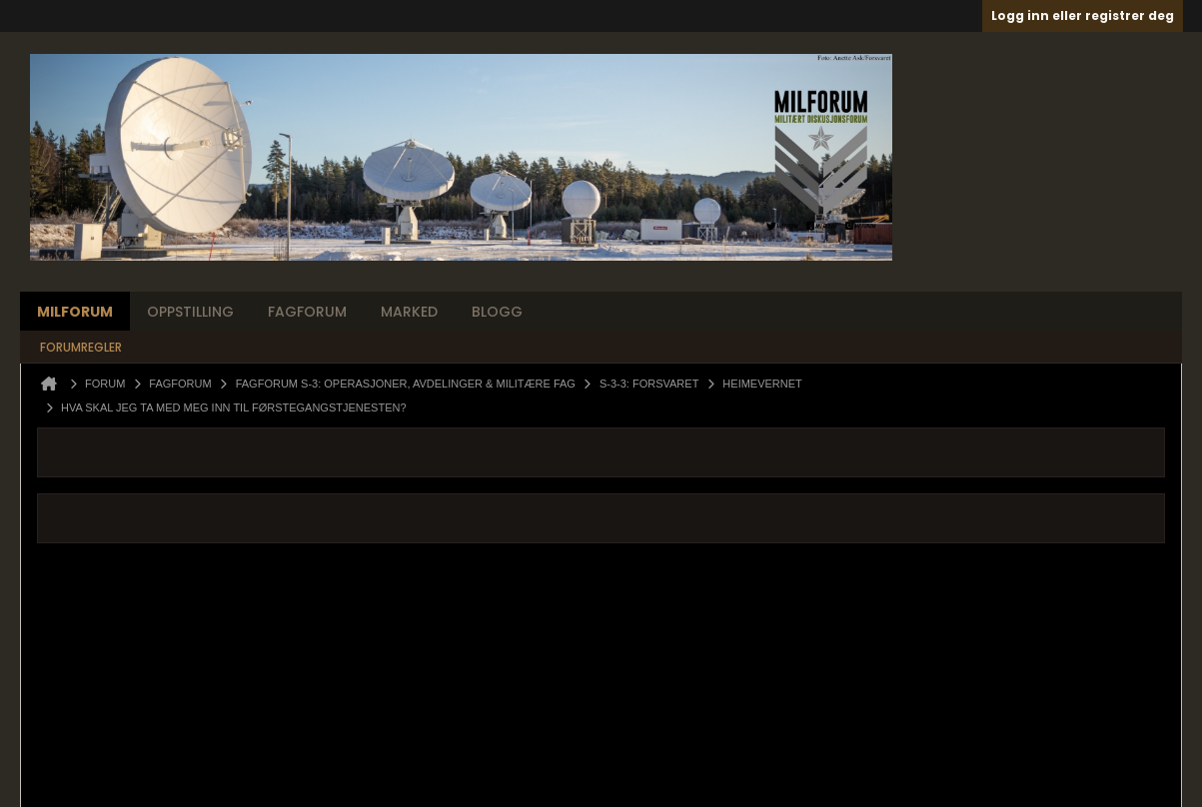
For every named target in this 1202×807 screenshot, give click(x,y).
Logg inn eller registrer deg (1082, 15)
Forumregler (81, 347)
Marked (409, 312)
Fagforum (307, 312)
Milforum (75, 312)
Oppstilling (190, 312)
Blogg (497, 312)
